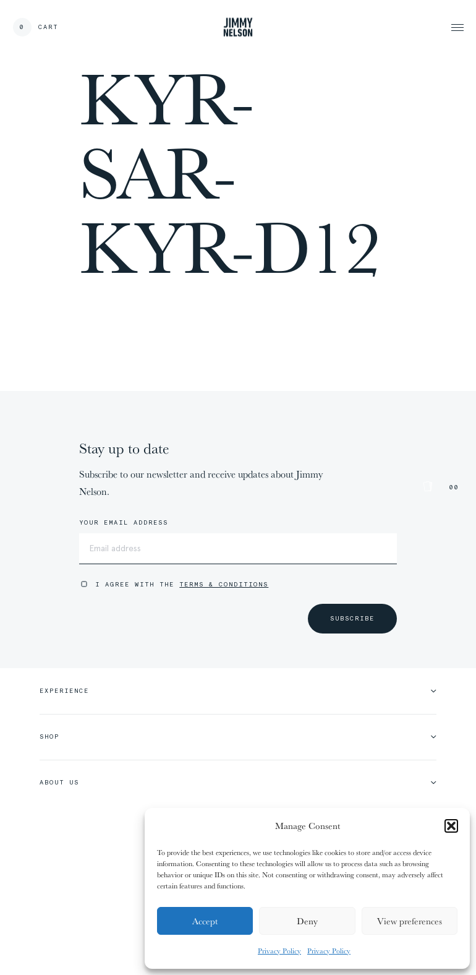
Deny (307, 920)
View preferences (409, 920)
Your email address (123, 523)
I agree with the (181, 584)
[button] (451, 826)
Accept (205, 920)
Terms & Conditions (223, 584)
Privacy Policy (279, 950)
